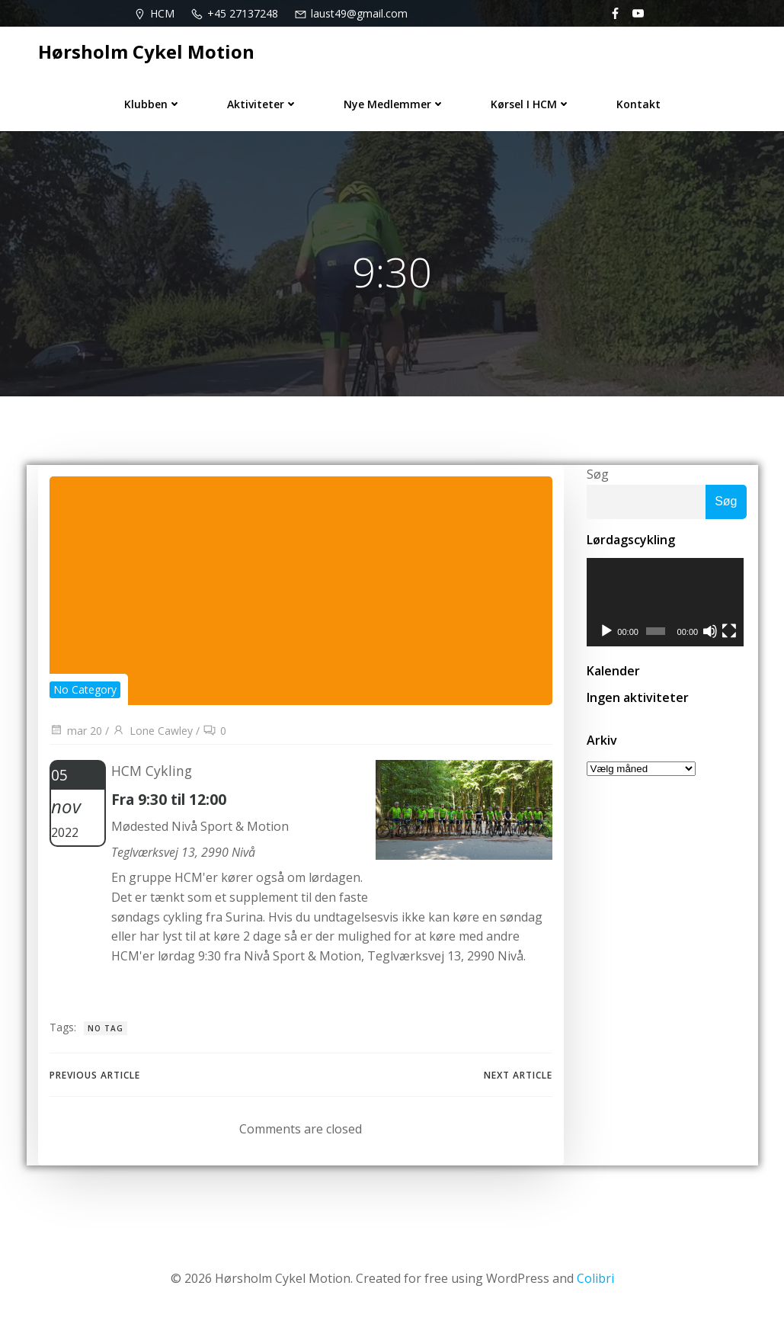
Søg (598, 474)
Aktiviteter (262, 104)
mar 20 (76, 730)
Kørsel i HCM (531, 104)
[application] (667, 603)
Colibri (595, 1278)
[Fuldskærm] (731, 632)
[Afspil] (606, 632)
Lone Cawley (152, 730)
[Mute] (711, 632)
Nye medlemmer (394, 104)
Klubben (152, 104)
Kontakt (638, 104)
